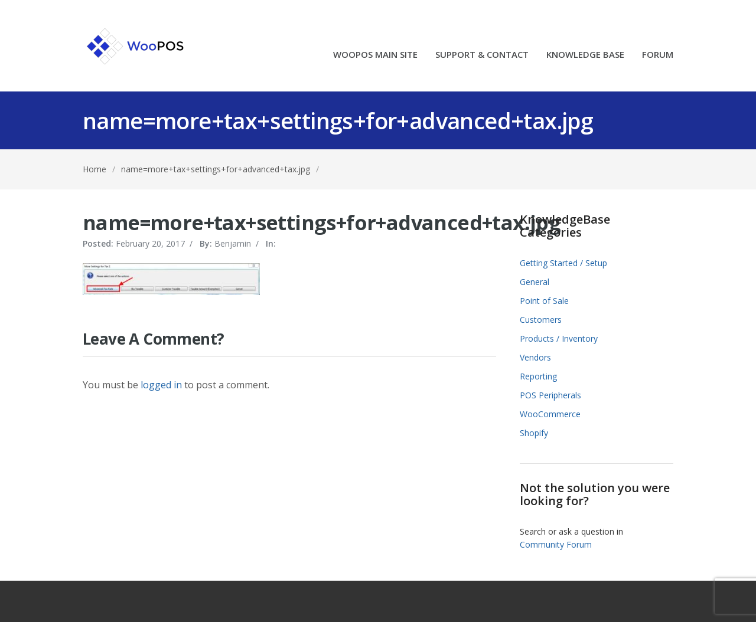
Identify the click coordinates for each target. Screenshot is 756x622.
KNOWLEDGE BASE (585, 55)
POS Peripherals (550, 395)
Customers (541, 319)
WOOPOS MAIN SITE (375, 55)
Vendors (535, 357)
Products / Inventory (559, 338)
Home (94, 169)
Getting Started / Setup (563, 263)
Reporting (538, 376)
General (534, 281)
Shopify (534, 432)
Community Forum (556, 544)
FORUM (657, 55)
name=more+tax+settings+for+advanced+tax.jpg (215, 169)
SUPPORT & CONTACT (482, 55)
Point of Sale (544, 300)
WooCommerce (550, 414)
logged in (161, 384)
